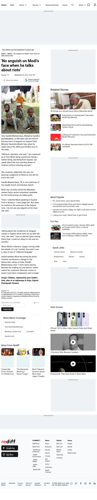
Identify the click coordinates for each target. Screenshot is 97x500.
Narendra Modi (10, 322)
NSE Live (59, 447)
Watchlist (59, 455)
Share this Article (10, 80)
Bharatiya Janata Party (13, 332)
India (55, 261)
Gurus (64, 5)
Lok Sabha (30, 332)
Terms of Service (29, 484)
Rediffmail (36, 444)
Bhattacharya (58, 257)
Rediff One (36, 447)
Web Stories (57, 307)
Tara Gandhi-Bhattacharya (14, 327)
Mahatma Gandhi (76, 252)
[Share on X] (76, 484)
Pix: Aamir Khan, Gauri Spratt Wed (66, 201)
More (82, 5)
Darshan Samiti (59, 252)
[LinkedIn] (95, 484)
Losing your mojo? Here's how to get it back (70, 215)
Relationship (72, 453)
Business (48, 447)
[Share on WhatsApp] (71, 484)
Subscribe (7, 309)
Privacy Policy (20, 484)
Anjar (65, 261)
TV (72, 5)
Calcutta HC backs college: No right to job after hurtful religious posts (74, 211)
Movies (47, 450)
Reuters (71, 257)
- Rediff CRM (34, 465)
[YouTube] (90, 484)
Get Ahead (47, 460)
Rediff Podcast (48, 471)
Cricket (47, 456)
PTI (8, 75)
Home (3, 5)
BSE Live (59, 444)
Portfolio (59, 458)
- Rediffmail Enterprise (36, 451)
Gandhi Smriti (9, 336)
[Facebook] (81, 484)
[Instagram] (85, 484)
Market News (58, 451)
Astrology (48, 467)
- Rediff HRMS (34, 460)
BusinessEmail (52, 5)
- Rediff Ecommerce (36, 456)
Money (37, 5)
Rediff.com (61, 483)
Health (70, 444)
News (22, 5)
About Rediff (3, 484)
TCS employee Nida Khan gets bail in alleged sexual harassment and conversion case (73, 205)
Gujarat (82, 257)
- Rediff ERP (36, 470)
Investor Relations (38, 484)
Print (36, 303)
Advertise (12, 483)
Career (70, 450)
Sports (47, 453)
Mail (12, 5)
